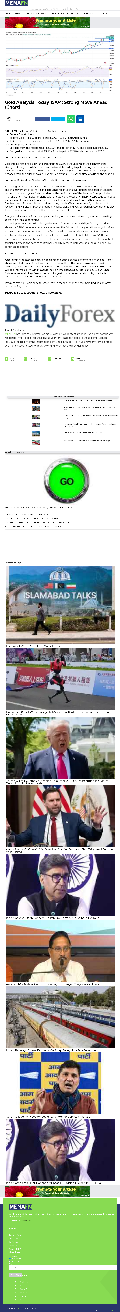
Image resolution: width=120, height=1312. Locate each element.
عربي (64, 9)
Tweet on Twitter (58, 119)
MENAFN (11, 131)
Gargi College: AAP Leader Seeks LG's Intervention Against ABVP (49, 1113)
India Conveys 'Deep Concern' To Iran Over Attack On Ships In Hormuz (52, 916)
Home (7, 14)
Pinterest (21, 1289)
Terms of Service (16, 1231)
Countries (86, 14)
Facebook (21, 1278)
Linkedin (20, 1293)
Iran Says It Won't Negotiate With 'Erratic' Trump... (84, 432)
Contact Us (13, 1238)
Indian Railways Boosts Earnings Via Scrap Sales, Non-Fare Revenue (51, 1047)
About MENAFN (15, 1245)
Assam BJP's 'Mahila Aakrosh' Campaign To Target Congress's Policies (52, 982)
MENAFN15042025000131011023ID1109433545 (33, 292)
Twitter (20, 1282)
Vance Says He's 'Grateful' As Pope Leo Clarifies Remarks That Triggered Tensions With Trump (60, 849)
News (17, 14)
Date (9, 118)
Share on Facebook (42, 119)
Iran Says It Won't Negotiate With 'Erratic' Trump (38, 645)
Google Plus (22, 1285)
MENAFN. (21, 1305)
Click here (26, 1217)
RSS (19, 1296)
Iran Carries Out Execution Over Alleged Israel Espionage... (87, 441)
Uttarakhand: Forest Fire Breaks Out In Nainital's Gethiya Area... (89, 400)
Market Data (55, 14)
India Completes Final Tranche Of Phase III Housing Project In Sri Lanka (53, 1179)
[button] (71, 9)
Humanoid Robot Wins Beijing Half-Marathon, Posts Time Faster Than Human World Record (58, 713)
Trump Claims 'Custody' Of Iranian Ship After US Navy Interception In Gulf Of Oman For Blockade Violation (56, 781)
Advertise (13, 1242)
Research (71, 14)
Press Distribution (34, 14)
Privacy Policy (14, 1235)
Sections (100, 14)
